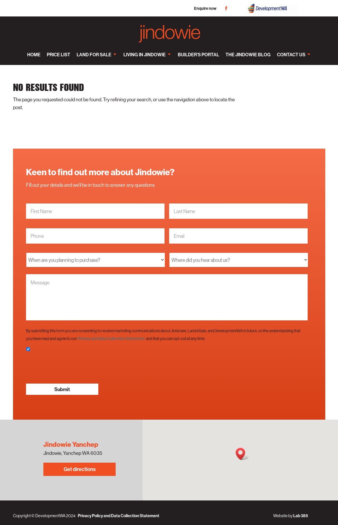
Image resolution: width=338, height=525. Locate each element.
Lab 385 (300, 515)
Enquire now (205, 8)
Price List (58, 54)
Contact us (291, 54)
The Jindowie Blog (248, 54)
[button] (242, 454)
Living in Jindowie (144, 54)
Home (33, 54)
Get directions (80, 469)
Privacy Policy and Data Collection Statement (118, 515)
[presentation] (70, 367)
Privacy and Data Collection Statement (111, 338)
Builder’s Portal (198, 54)
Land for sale (94, 54)
